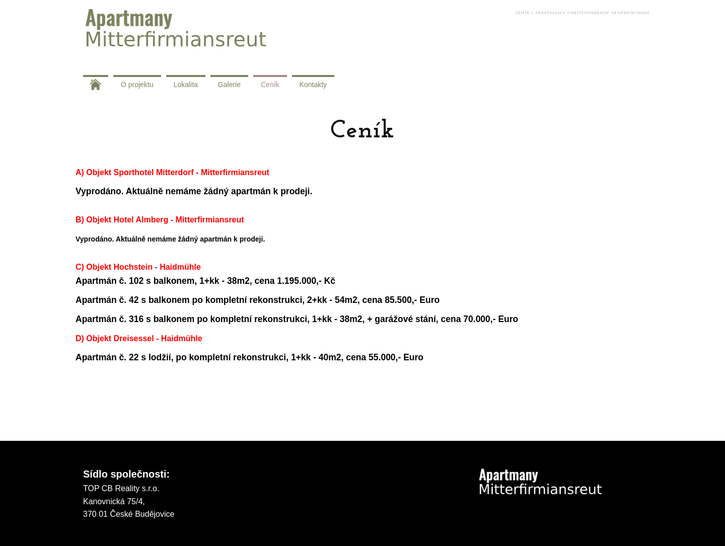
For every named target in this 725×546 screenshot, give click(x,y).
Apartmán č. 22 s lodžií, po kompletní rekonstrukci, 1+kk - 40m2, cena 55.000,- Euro (249, 357)
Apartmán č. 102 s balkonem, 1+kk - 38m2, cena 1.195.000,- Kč (205, 281)
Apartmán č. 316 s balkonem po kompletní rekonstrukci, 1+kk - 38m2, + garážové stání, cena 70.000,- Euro (298, 319)
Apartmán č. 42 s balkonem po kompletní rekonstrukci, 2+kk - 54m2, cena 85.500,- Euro (259, 300)
